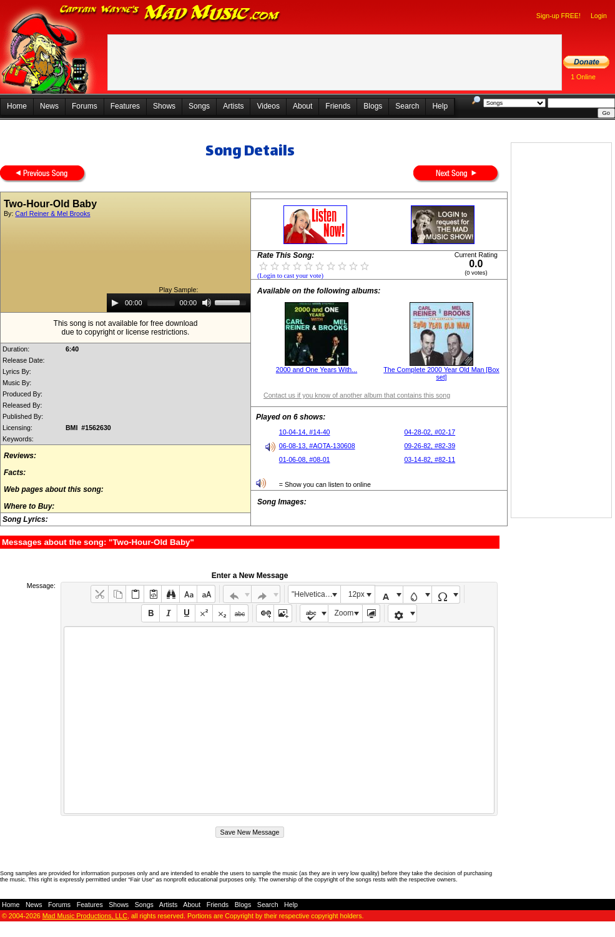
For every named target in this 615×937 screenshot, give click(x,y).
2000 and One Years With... (316, 369)
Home (17, 106)
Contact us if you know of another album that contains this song (356, 395)
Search (407, 106)
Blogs (372, 106)
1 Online (583, 77)
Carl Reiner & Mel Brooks (52, 213)
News (49, 106)
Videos (268, 106)
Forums (84, 106)
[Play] (115, 303)
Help (440, 106)
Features (125, 106)
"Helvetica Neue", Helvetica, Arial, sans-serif (316, 594)
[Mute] (207, 303)
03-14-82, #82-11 (429, 459)
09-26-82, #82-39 (429, 445)
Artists (233, 106)
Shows (164, 106)
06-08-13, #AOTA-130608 (317, 445)
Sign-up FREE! (558, 15)
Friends (337, 106)
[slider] (161, 303)
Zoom (344, 613)
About (302, 106)
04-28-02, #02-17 (429, 432)
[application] (178, 302)
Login (599, 15)
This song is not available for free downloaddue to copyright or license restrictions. (126, 327)
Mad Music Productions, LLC (84, 916)
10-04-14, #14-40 (304, 432)
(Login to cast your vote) (290, 275)
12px (356, 594)
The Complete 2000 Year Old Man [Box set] (441, 373)
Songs (199, 106)
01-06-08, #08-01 (304, 459)
